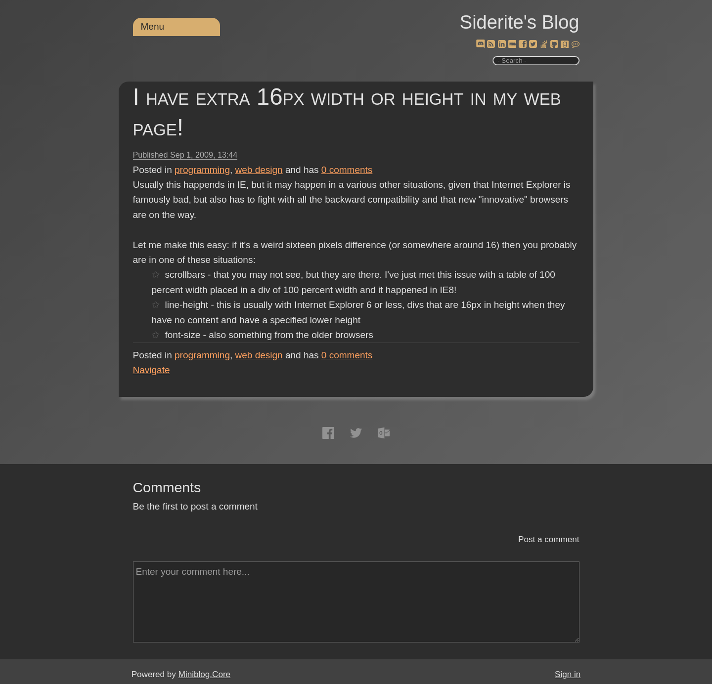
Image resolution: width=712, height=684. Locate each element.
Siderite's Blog (519, 22)
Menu (153, 26)
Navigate (151, 370)
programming (202, 170)
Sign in (567, 674)
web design (259, 170)
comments (347, 170)
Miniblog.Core (204, 674)
